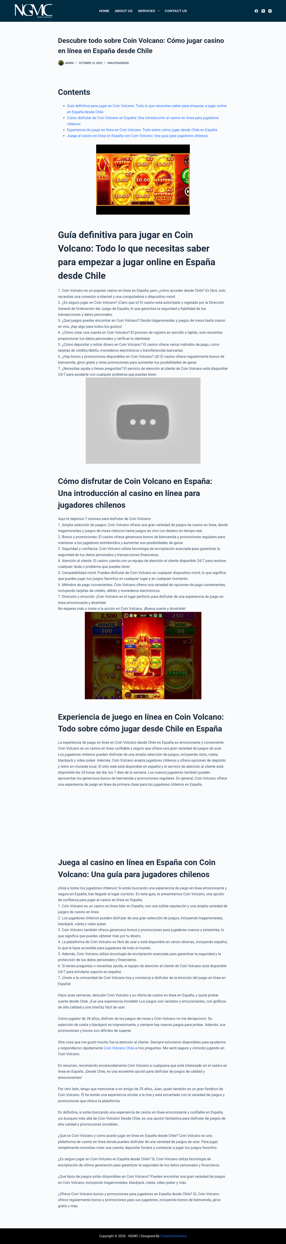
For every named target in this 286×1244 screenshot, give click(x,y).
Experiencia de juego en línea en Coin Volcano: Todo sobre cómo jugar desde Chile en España (142, 130)
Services (149, 11)
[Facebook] (256, 11)
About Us (123, 11)
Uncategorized (118, 63)
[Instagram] (270, 11)
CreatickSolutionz (173, 1236)
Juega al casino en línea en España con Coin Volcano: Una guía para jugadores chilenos (137, 136)
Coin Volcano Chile (119, 1048)
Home (104, 11)
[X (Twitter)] (263, 11)
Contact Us (176, 11)
